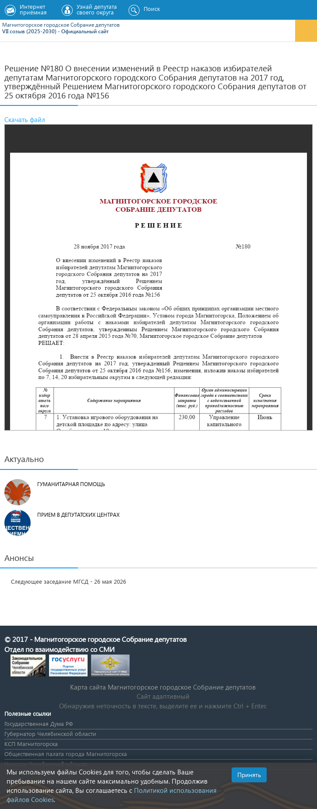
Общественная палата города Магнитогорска (65, 753)
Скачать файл (24, 119)
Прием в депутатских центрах (78, 514)
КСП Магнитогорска (31, 743)
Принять (249, 774)
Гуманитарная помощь (71, 484)
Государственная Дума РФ (38, 723)
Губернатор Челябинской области (50, 733)
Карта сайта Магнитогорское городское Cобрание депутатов (163, 687)
